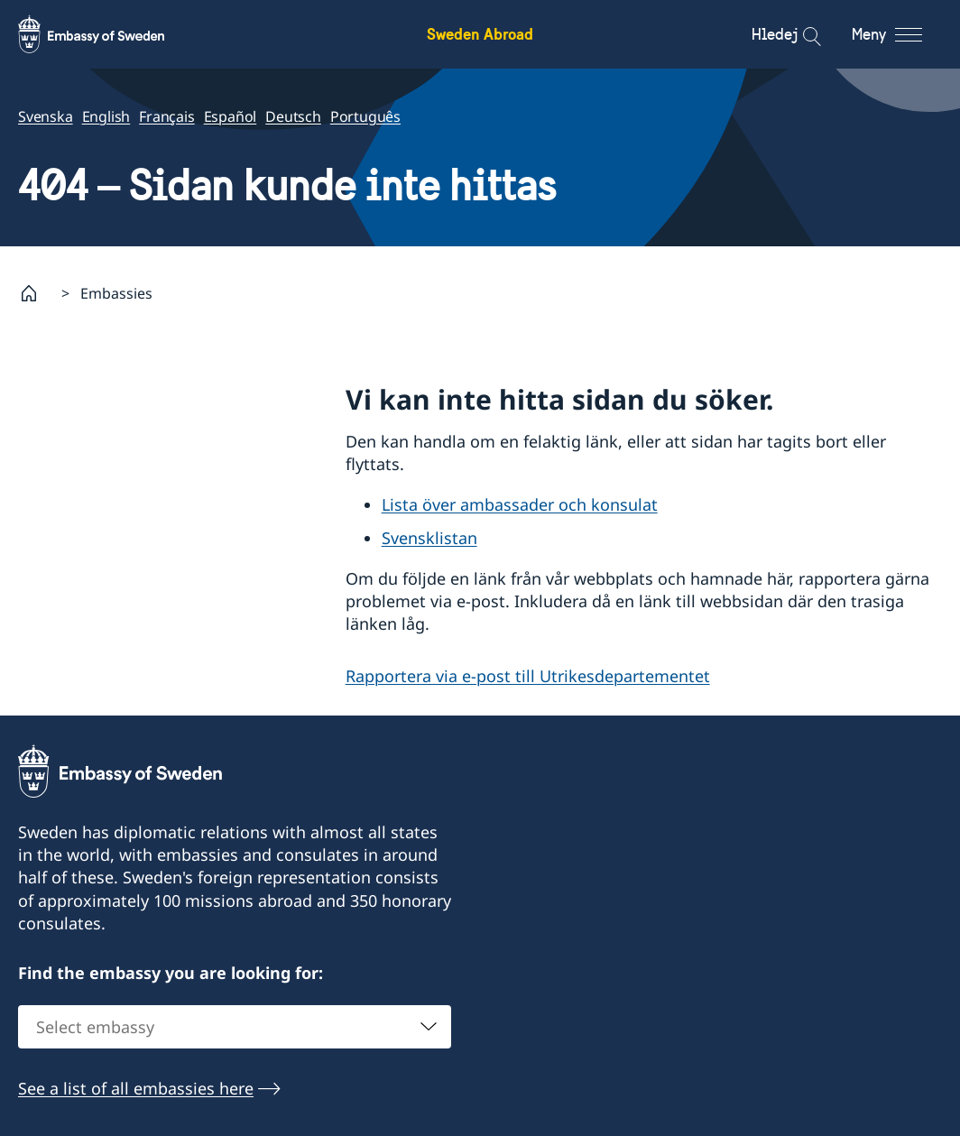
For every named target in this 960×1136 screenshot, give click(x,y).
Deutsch (293, 116)
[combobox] (234, 1026)
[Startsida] (36, 293)
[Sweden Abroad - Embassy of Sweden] (108, 34)
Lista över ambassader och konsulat (520, 504)
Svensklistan (429, 538)
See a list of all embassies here (136, 1088)
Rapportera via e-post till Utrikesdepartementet (528, 675)
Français (166, 116)
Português (365, 116)
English (106, 116)
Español (230, 116)
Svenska (45, 116)
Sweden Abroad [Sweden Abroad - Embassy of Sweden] (480, 33)
